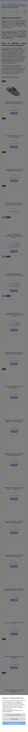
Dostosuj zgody (14, 719)
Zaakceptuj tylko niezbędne (14, 715)
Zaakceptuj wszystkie (14, 723)
